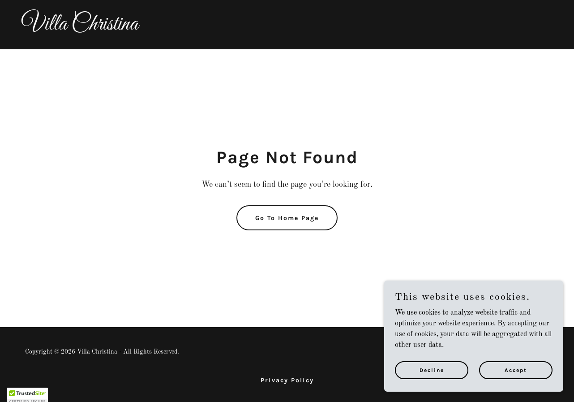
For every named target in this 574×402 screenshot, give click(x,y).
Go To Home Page (287, 218)
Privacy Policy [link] (287, 380)
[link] (287, 27)
